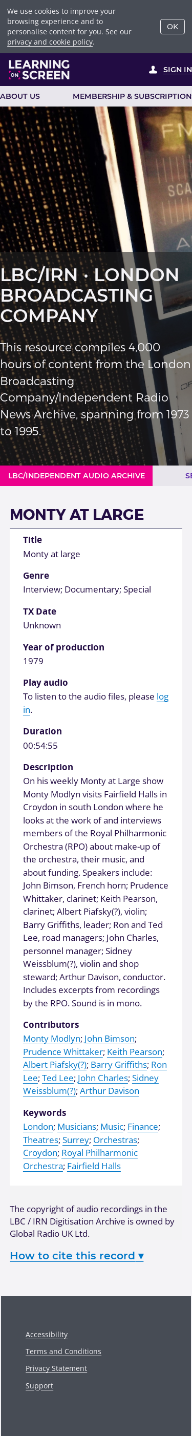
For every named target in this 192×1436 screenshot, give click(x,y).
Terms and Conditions (63, 1351)
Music (111, 1126)
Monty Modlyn (51, 1038)
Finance (142, 1126)
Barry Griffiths (119, 1064)
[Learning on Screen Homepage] (39, 69)
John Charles (103, 1078)
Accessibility (47, 1334)
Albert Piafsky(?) (55, 1064)
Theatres (40, 1140)
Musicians (76, 1126)
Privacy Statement (56, 1368)
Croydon (40, 1152)
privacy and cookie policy (50, 42)
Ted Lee (58, 1078)
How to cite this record (76, 1255)
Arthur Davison (109, 1090)
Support (39, 1385)
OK (172, 26)
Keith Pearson (134, 1052)
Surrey (75, 1140)
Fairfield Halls (94, 1166)
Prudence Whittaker (63, 1052)
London (38, 1126)
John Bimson (109, 1038)
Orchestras (115, 1140)
